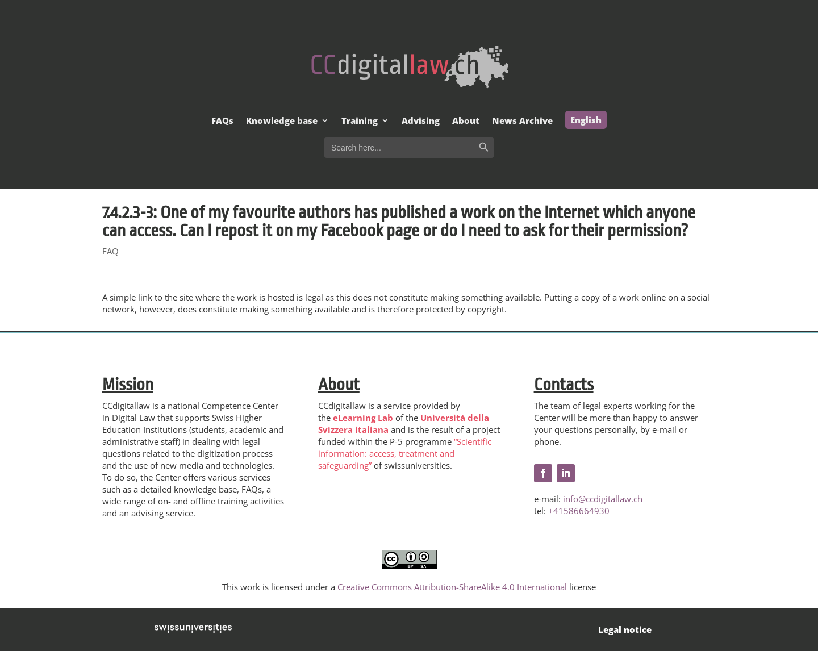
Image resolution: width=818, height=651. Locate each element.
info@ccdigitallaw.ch (602, 498)
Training (359, 121)
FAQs (222, 121)
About (465, 121)
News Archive (522, 121)
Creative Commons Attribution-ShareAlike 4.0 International (452, 586)
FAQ (110, 251)
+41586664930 (579, 510)
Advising (421, 121)
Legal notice (625, 629)
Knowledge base (282, 121)
